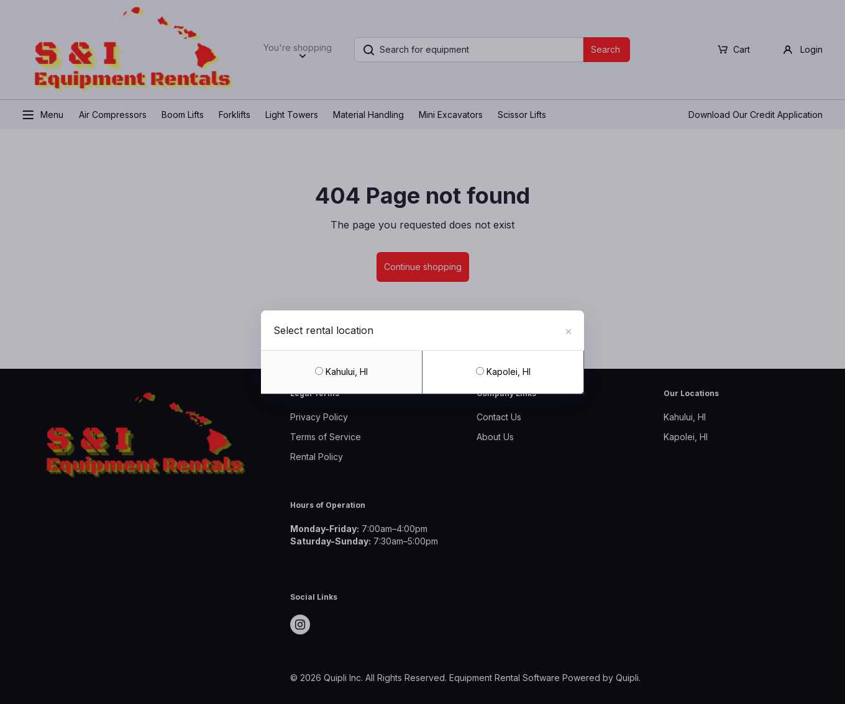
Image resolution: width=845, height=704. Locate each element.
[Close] (568, 329)
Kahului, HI (341, 371)
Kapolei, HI (503, 371)
